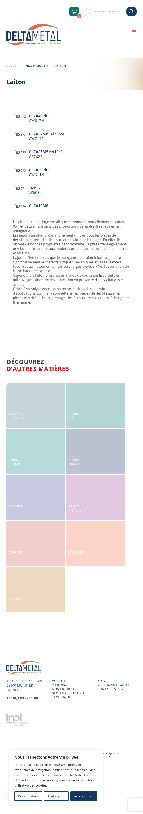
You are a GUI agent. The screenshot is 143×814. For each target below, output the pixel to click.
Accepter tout (84, 796)
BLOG (101, 681)
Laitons (16, 599)
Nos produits (37, 66)
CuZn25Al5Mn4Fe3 (46, 151)
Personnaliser (28, 796)
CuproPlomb (14, 462)
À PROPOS (60, 685)
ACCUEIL (59, 681)
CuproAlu (74, 416)
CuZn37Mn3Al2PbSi (46, 134)
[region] (56, 777)
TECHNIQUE (61, 697)
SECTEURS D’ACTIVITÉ (69, 693)
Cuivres (15, 552)
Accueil (12, 66)
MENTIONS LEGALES (113, 685)
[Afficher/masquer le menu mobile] (134, 31)
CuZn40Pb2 (39, 116)
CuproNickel (74, 462)
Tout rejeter (56, 796)
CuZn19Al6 (38, 205)
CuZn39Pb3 (39, 169)
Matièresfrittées (17, 416)
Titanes (15, 506)
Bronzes (76, 552)
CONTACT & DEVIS (112, 689)
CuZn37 (34, 187)
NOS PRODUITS (64, 689)
